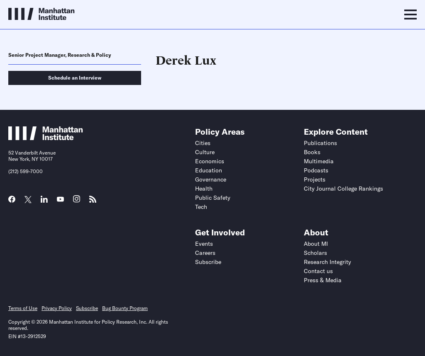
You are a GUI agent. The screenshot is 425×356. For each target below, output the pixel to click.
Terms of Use (22, 308)
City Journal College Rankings (343, 188)
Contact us (318, 271)
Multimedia (319, 161)
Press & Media (323, 280)
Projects (314, 179)
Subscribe (208, 262)
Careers (205, 253)
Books (312, 152)
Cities (202, 143)
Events (204, 243)
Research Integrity (327, 262)
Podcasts (316, 170)
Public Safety (212, 197)
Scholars (315, 253)
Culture (205, 152)
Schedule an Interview (74, 78)
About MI (316, 243)
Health (203, 188)
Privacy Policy (57, 308)
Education (208, 170)
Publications (320, 143)
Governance (210, 179)
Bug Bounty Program (125, 308)
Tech (201, 207)
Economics (209, 161)
